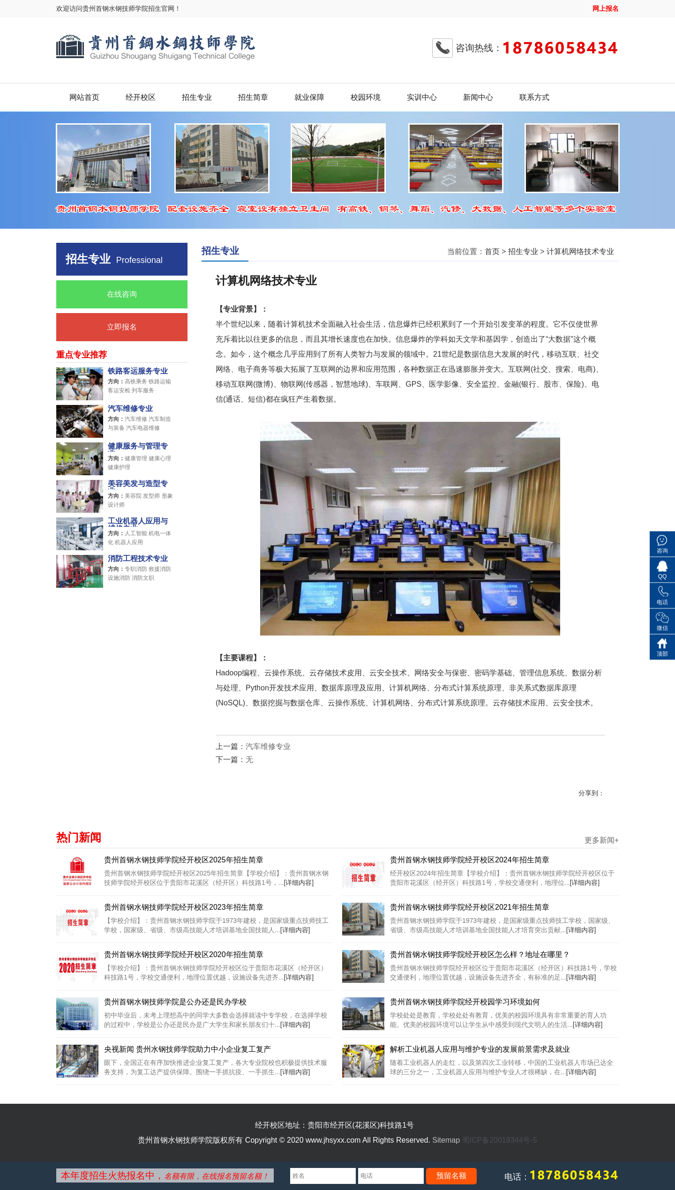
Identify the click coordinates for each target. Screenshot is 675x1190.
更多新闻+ (602, 840)
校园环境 (366, 97)
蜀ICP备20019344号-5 (499, 1140)
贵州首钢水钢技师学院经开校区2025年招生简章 (183, 860)
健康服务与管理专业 (138, 447)
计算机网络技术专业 (580, 251)
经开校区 (141, 97)
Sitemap (446, 1140)
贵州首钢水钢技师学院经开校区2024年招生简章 (469, 860)
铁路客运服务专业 (138, 371)
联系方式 (534, 97)
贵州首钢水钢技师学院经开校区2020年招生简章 (183, 954)
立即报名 (122, 327)
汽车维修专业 (130, 408)
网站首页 (84, 97)
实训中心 (422, 97)
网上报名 (605, 8)
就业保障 (309, 97)
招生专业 (197, 97)
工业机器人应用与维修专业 (138, 522)
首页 (492, 251)
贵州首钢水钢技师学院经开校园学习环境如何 (465, 1002)
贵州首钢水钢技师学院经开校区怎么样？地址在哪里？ (480, 954)
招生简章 (253, 97)
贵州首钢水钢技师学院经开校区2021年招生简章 (469, 907)
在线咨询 (122, 294)
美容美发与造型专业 (138, 484)
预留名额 (451, 1176)
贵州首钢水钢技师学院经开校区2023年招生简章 (183, 907)
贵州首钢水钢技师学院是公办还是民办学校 (175, 1002)
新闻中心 (478, 97)
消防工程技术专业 (138, 558)
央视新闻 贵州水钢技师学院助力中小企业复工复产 (187, 1049)
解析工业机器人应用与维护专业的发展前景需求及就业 (480, 1049)
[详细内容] (299, 882)
